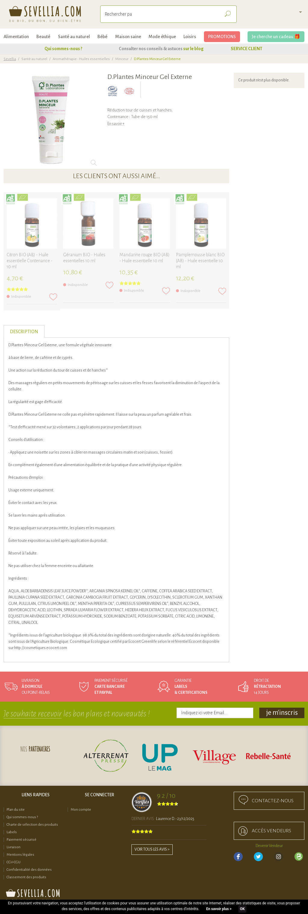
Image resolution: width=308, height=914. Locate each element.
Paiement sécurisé (21, 840)
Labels (12, 832)
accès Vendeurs (271, 831)
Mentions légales (20, 855)
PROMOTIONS (222, 36)
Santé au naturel (74, 36)
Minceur (121, 59)
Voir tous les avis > (152, 849)
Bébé (102, 36)
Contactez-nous (273, 800)
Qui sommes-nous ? (63, 48)
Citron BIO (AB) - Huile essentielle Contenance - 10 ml (29, 260)
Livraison (13, 847)
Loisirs (189, 36)
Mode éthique (162, 36)
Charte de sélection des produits (32, 825)
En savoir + (116, 124)
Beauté (43, 36)
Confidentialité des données (29, 870)
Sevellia (10, 59)
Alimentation (16, 36)
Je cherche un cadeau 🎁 (276, 36)
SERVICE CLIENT (246, 48)
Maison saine (128, 36)
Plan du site (16, 810)
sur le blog (193, 48)
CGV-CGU (13, 862)
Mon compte (81, 810)
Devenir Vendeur (269, 846)
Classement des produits (26, 877)
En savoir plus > (219, 909)
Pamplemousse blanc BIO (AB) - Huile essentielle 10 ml (200, 260)
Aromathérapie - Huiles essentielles (81, 59)
